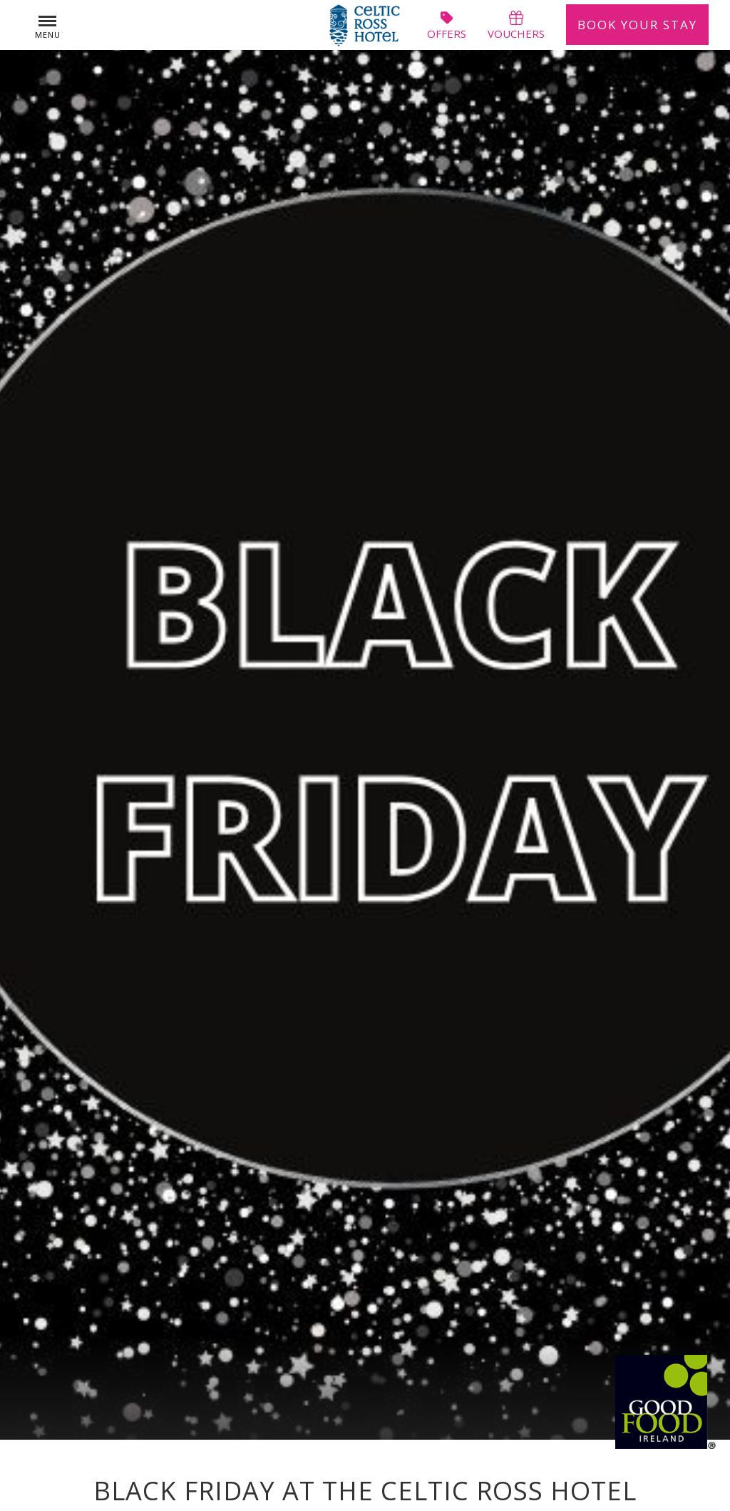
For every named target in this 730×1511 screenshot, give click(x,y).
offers (446, 25)
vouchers (516, 25)
